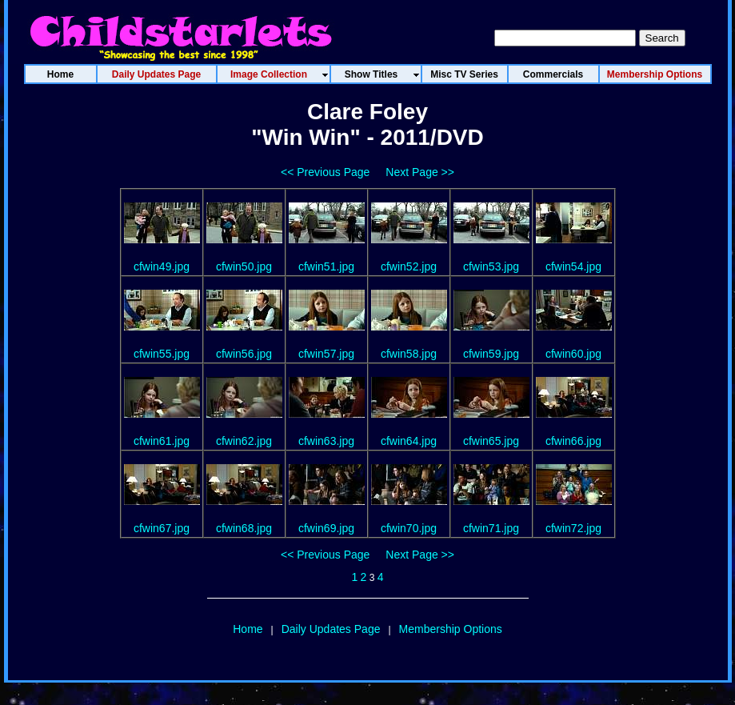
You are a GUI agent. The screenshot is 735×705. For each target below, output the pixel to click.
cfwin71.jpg (491, 528)
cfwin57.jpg (326, 353)
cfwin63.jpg (326, 441)
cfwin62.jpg (244, 441)
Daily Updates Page (331, 629)
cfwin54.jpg (573, 266)
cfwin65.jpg (491, 441)
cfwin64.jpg (409, 441)
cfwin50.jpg (244, 266)
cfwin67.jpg (162, 528)
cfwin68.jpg (244, 528)
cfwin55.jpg (162, 353)
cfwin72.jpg (573, 528)
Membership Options (450, 629)
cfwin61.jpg (162, 441)
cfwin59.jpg (491, 353)
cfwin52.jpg (409, 266)
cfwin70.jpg (409, 528)
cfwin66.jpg (573, 441)
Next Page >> (419, 172)
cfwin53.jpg (491, 266)
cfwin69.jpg (326, 528)
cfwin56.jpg (244, 353)
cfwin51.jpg (326, 266)
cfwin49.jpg (162, 266)
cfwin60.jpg (573, 353)
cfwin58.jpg (409, 353)
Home (247, 629)
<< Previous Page (325, 172)
